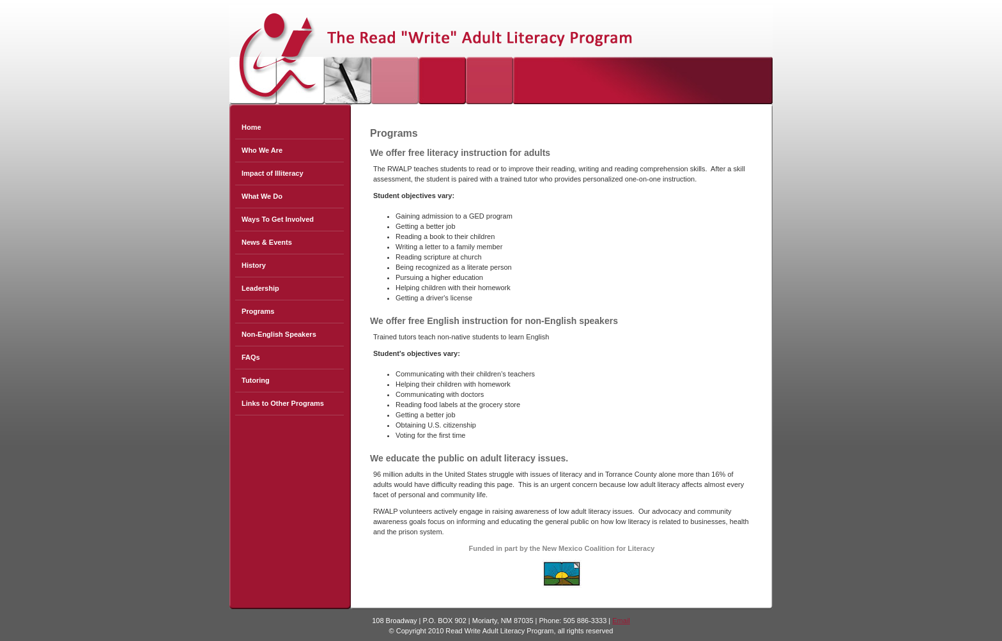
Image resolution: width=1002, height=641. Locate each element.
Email (621, 620)
